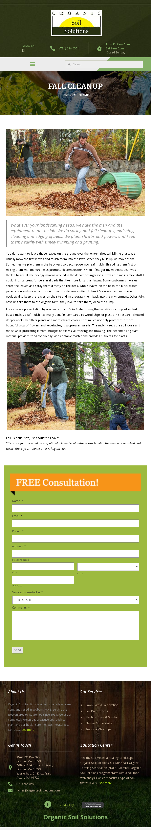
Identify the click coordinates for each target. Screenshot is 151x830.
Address (19, 546)
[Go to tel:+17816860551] (63, 48)
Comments (21, 607)
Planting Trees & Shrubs (101, 719)
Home (65, 95)
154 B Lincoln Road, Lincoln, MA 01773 (35, 770)
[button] (48, 807)
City (14, 571)
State (80, 572)
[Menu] (32, 64)
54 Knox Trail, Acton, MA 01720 (34, 778)
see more (28, 732)
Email (17, 516)
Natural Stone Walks (99, 726)
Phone (17, 531)
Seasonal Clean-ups (98, 732)
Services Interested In (27, 591)
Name (17, 501)
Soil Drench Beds (97, 713)
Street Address (20, 559)
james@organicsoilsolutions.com (38, 793)
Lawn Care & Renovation (102, 707)
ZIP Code (17, 585)
